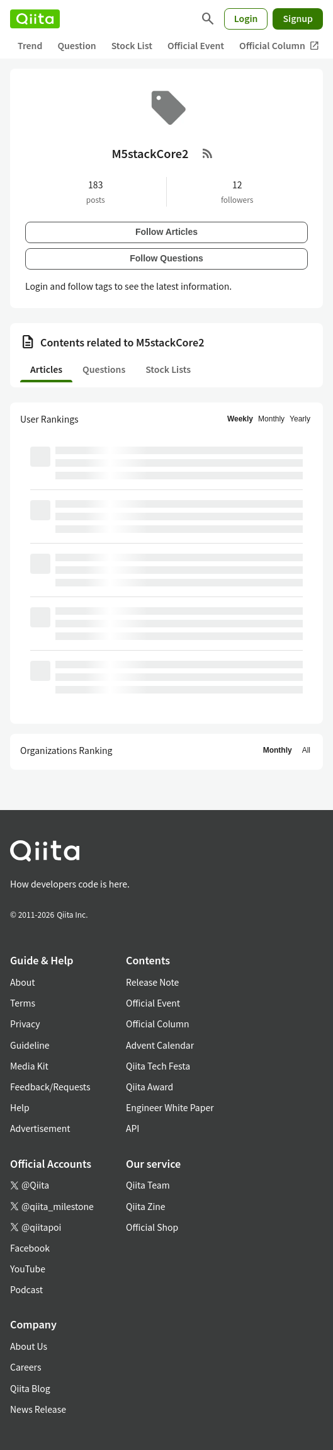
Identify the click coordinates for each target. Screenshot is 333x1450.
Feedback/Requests (50, 1086)
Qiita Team (148, 1185)
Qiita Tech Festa (158, 1065)
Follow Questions (166, 258)
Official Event (195, 45)
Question (76, 45)
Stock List (131, 45)
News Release (38, 1409)
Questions (103, 369)
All (306, 750)
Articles (46, 369)
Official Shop (152, 1227)
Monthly (271, 418)
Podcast (26, 1289)
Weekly (240, 418)
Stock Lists (168, 369)
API (132, 1128)
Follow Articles (166, 232)
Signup (298, 18)
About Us (28, 1346)
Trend (30, 45)
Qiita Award (149, 1086)
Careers (25, 1367)
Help (20, 1107)
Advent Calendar (160, 1045)
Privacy (25, 1023)
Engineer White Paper (170, 1107)
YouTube (27, 1268)
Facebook (30, 1248)
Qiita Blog (30, 1388)
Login (246, 18)
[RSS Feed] (208, 153)
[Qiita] (35, 18)
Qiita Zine (146, 1206)
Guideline (30, 1045)
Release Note (152, 982)
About (22, 982)
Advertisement (40, 1128)
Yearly (300, 418)
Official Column (279, 45)
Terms (22, 1002)
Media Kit (29, 1065)
